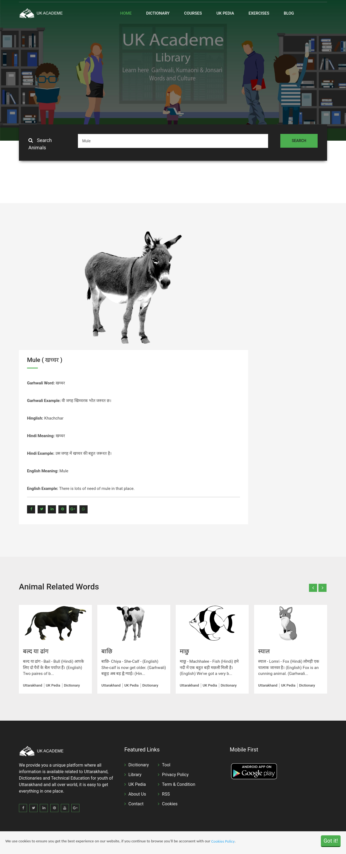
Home (126, 13)
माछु (184, 651)
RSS (166, 794)
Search (299, 141)
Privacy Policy (175, 774)
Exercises (259, 13)
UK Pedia (225, 13)
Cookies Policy (223, 841)
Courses (193, 13)
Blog (289, 13)
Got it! (331, 840)
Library (134, 774)
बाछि (106, 651)
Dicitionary (138, 764)
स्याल (264, 651)
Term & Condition (178, 784)
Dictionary (157, 13)
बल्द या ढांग (35, 651)
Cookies (169, 803)
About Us (137, 794)
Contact (136, 803)
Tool (166, 764)
